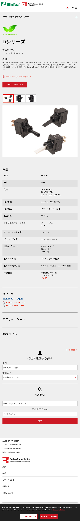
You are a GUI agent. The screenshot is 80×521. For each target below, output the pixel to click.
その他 (44, 278)
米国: (4, 363)
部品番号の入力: (40, 409)
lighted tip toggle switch (11, 452)
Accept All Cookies (49, 516)
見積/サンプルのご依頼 (15, 84)
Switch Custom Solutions (11, 445)
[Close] (76, 507)
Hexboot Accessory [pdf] (15, 305)
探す (40, 421)
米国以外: (7, 373)
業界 (4, 467)
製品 (4, 473)
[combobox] (40, 367)
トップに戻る (70, 350)
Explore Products (15, 17)
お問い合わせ (7, 493)
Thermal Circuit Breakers (11, 448)
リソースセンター (9, 480)
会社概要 (5, 486)
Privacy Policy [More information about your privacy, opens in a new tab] (59, 510)
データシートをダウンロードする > (18, 77)
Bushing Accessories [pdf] (15, 302)
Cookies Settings (29, 516)
